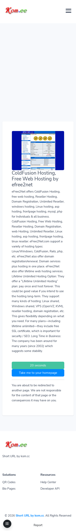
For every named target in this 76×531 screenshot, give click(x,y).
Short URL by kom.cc (30, 516)
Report (38, 525)
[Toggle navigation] (7, 524)
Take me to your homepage (38, 373)
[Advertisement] (38, 61)
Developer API (50, 489)
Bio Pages (8, 489)
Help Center (48, 482)
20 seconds (38, 365)
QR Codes (8, 482)
